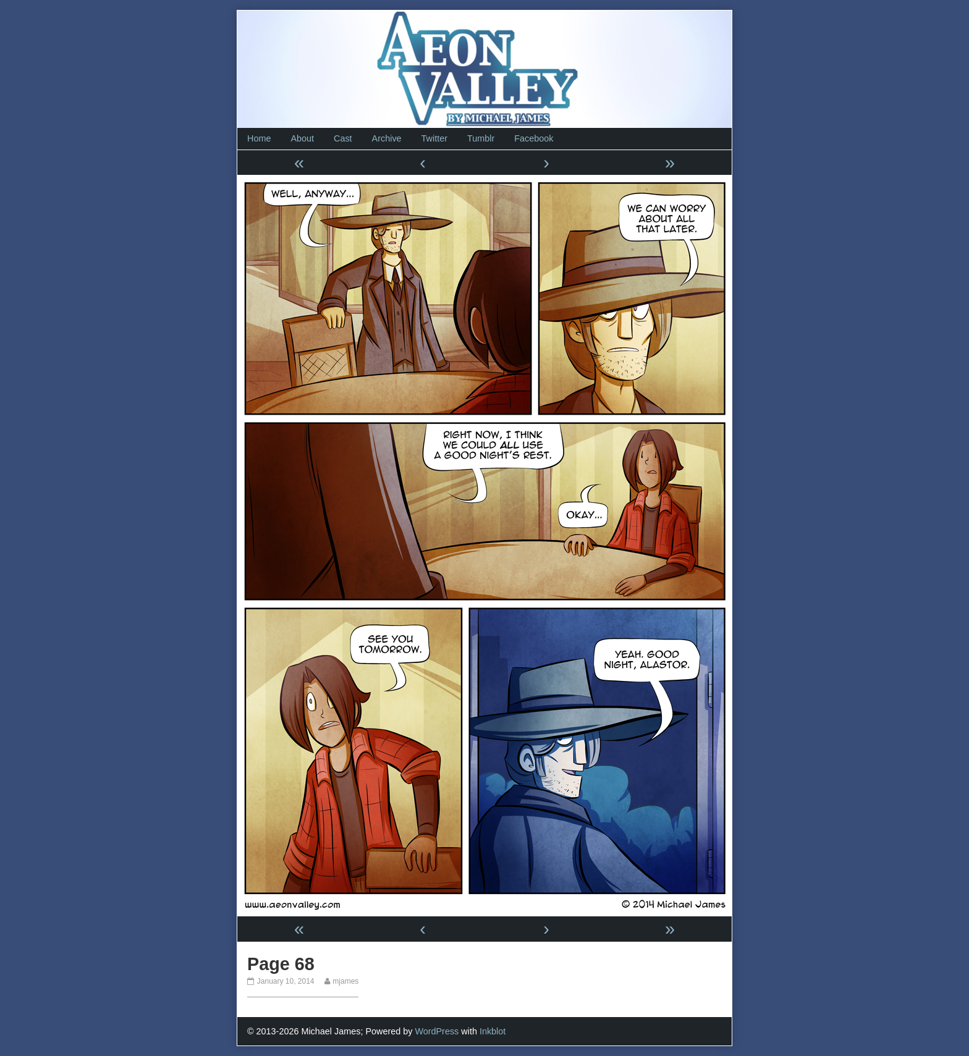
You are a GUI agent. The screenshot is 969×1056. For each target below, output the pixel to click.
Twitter (434, 138)
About (302, 138)
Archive (387, 138)
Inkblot (493, 1031)
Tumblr (480, 138)
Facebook (533, 138)
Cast (343, 138)
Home (259, 138)
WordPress (437, 1031)
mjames (345, 981)
